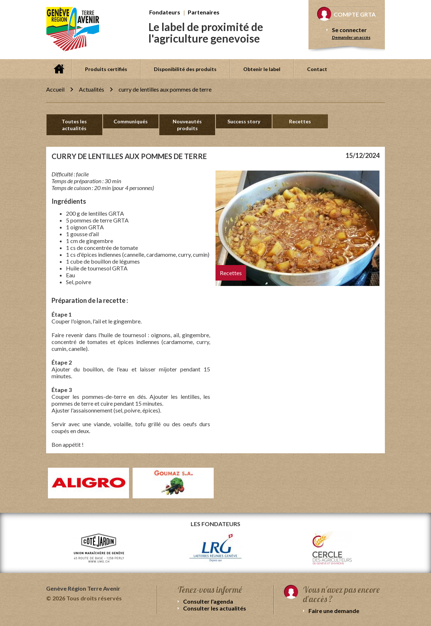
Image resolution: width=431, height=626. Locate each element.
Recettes (300, 121)
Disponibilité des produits (185, 69)
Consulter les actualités (214, 608)
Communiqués (131, 121)
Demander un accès (351, 37)
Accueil (58, 69)
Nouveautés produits (187, 124)
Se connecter (349, 29)
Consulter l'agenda (208, 601)
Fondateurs (164, 12)
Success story (243, 121)
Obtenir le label (261, 69)
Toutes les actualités (74, 124)
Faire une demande (333, 610)
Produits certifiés (106, 69)
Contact (317, 69)
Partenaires (203, 12)
